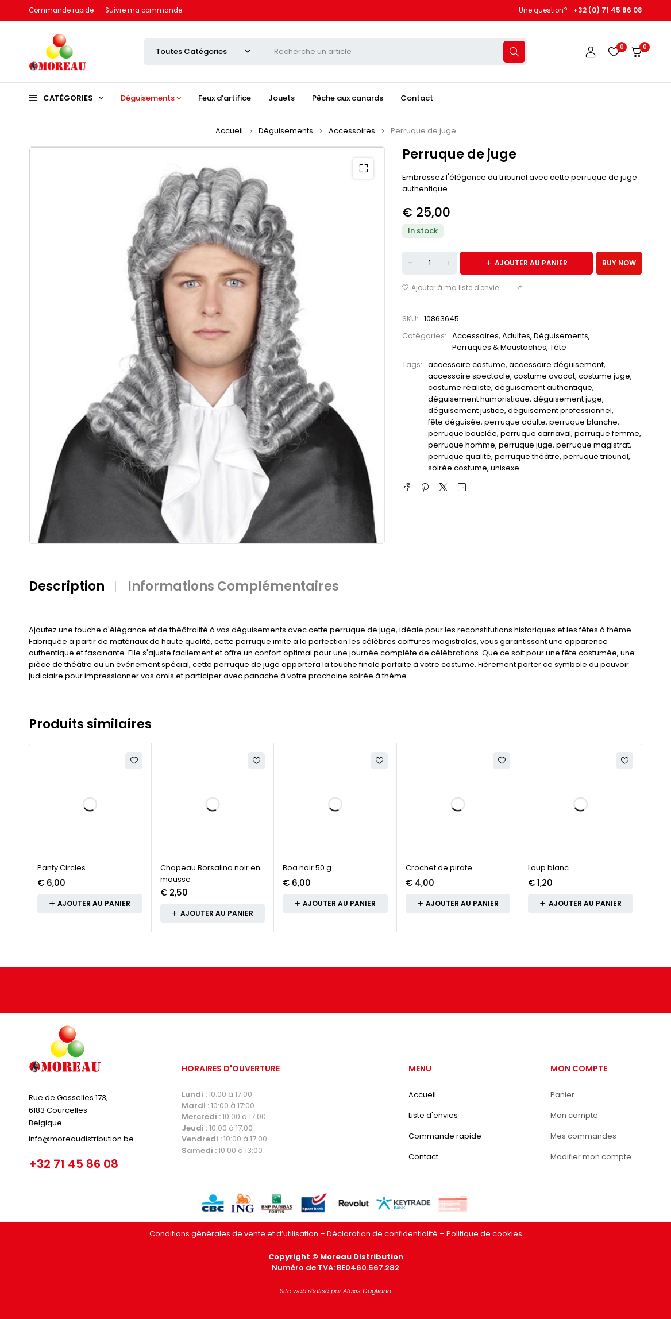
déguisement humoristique (479, 399)
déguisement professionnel (560, 410)
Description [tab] (67, 586)
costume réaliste (459, 387)
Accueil (229, 130)
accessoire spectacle (469, 376)
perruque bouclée (462, 433)
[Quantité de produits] (429, 263)
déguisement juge (567, 399)
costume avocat (544, 376)
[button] (363, 168)
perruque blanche (583, 421)
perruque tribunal (595, 456)
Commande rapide (61, 10)
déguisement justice (466, 410)
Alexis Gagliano (367, 1290)
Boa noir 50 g (307, 867)
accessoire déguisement (556, 364)
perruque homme (461, 444)
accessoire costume (467, 364)
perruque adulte (515, 421)
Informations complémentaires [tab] (233, 586)
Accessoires (352, 130)
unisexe (505, 467)
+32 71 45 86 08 (73, 1164)
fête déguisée (454, 421)
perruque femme (606, 433)
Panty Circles (61, 867)
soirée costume (457, 467)
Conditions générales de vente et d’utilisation (233, 1233)
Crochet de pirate (439, 867)
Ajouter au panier (531, 263)
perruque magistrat (593, 444)
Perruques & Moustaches (499, 347)
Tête (558, 347)
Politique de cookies (484, 1233)
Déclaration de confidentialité (382, 1233)
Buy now (619, 263)
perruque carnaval (535, 433)
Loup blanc (548, 867)
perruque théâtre (527, 456)
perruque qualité (459, 456)
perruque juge (526, 444)
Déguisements (286, 130)
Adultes (516, 335)
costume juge (604, 376)
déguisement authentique (543, 387)
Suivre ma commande (143, 10)
